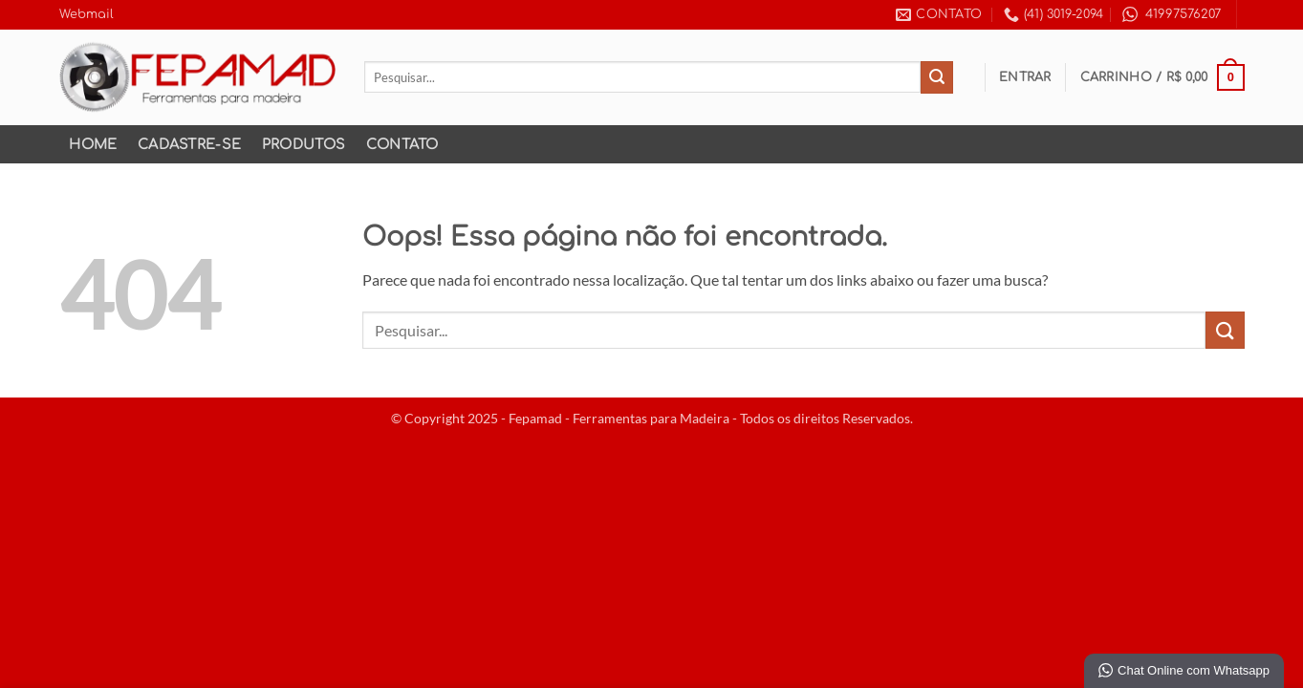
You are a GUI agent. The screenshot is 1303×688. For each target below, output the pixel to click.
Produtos (303, 144)
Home (93, 144)
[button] (1025, 77)
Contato (402, 144)
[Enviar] (937, 77)
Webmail (86, 14)
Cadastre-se (189, 144)
